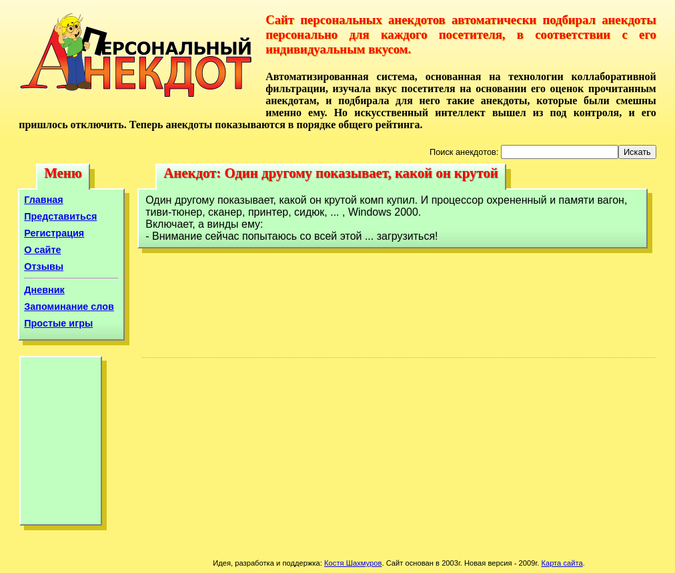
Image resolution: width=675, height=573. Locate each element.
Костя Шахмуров (353, 563)
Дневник (44, 289)
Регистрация (54, 233)
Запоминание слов (69, 306)
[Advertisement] (61, 444)
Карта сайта (561, 563)
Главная (43, 199)
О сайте (42, 249)
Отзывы (43, 266)
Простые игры (58, 323)
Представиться (60, 216)
